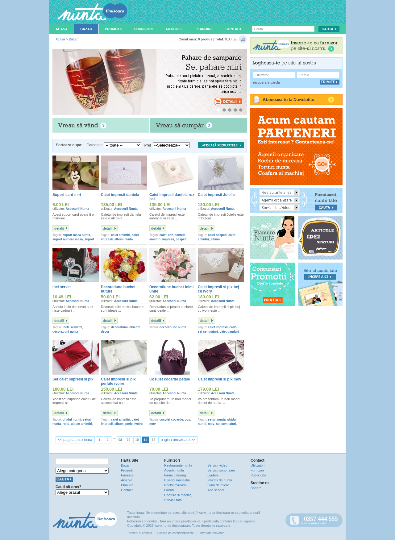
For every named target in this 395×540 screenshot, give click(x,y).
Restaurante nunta (178, 465)
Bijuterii (212, 475)
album (215, 239)
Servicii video (217, 465)
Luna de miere (218, 485)
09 (128, 440)
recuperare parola (266, 82)
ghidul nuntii (72, 419)
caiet (163, 235)
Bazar (86, 29)
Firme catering (175, 475)
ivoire (138, 424)
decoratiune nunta (173, 327)
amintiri (154, 239)
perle (129, 424)
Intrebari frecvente (211, 533)
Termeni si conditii (139, 533)
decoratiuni (119, 327)
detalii (59, 228)
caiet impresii (218, 327)
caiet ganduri (229, 331)
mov (152, 424)
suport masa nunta (76, 235)
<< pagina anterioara (75, 440)
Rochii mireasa (175, 485)
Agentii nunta (174, 470)
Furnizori (143, 29)
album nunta (123, 239)
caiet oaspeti (217, 235)
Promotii (113, 29)
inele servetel (72, 327)
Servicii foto (173, 500)
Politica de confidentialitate (175, 533)
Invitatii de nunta (219, 480)
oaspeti (181, 239)
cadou (233, 327)
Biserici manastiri (177, 480)
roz (170, 235)
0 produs (205, 39)
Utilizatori (257, 465)
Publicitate (258, 475)
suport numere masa (67, 239)
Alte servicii (216, 490)
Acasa (62, 29)
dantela (180, 235)
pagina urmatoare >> (178, 440)
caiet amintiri (120, 235)
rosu (66, 424)
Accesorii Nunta (77, 208)
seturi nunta (217, 419)
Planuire (204, 29)
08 (120, 440)
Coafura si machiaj (178, 495)
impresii (168, 239)
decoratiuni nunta (65, 331)
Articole (174, 29)
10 (137, 440)
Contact (233, 29)
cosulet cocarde (171, 419)
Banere (256, 488)
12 (153, 440)
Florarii (169, 490)
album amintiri (81, 424)
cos (187, 419)
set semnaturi (208, 331)
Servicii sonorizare (221, 470)
